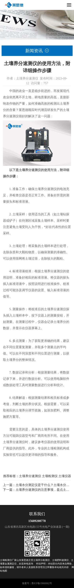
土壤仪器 (64, 476)
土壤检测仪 (50, 476)
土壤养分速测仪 (30, 476)
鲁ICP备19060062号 (42, 583)
